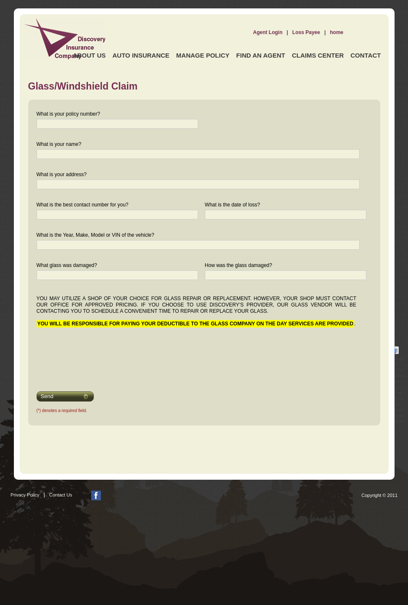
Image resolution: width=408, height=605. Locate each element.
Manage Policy (203, 55)
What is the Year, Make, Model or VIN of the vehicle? (95, 235)
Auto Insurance (141, 55)
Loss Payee (306, 32)
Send (47, 396)
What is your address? (62, 174)
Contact (365, 55)
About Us (89, 55)
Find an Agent (260, 55)
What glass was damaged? (67, 265)
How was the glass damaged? (238, 265)
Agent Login (268, 32)
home (336, 32)
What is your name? (59, 144)
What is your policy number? (68, 113)
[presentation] (90, 354)
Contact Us (60, 494)
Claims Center (318, 55)
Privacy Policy (25, 494)
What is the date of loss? (232, 204)
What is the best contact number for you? (83, 204)
